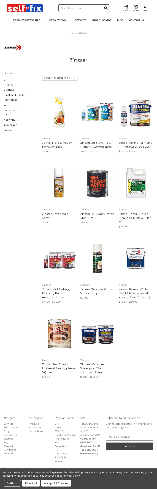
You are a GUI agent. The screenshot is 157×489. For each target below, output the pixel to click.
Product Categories (28, 20)
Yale (6, 105)
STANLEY (9, 89)
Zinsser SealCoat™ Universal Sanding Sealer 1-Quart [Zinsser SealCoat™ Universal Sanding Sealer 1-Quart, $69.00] (59, 368)
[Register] (135, 8)
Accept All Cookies (56, 483)
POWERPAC (10, 125)
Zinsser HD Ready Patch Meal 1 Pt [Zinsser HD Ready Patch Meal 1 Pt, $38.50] (97, 216)
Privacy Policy (72, 475)
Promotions (59, 20)
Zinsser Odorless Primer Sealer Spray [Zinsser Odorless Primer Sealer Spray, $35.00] (96, 291)
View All (8, 130)
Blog (120, 20)
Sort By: (48, 77)
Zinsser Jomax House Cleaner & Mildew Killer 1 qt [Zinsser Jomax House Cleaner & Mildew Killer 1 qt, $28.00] (136, 217)
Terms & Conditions (10, 448)
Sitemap (8, 438)
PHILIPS (8, 84)
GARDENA (10, 120)
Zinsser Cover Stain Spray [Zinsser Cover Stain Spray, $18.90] (55, 216)
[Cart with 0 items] (145, 8)
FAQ (6, 442)
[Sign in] (126, 8)
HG (5, 115)
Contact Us (136, 20)
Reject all (31, 483)
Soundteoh (10, 110)
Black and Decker (14, 94)
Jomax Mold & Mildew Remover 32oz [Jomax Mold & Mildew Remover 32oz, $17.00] (57, 144)
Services (80, 20)
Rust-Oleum (11, 99)
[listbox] (65, 78)
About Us (9, 453)
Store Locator (101, 20)
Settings (12, 483)
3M (6, 79)
